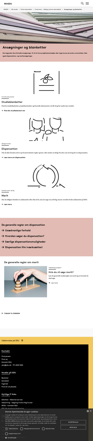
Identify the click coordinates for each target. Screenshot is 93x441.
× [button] (90, 411)
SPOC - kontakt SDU (10, 406)
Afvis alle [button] (73, 427)
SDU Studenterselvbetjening (13, 408)
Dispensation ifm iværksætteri (22, 247)
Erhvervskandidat (26, 9)
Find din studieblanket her (14, 111)
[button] (31, 438)
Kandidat (5, 381)
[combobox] (88, 411)
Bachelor (5, 378)
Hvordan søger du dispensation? (23, 236)
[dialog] (46, 424)
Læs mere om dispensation (14, 157)
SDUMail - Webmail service (12, 400)
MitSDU (6, 9)
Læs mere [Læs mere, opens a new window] (25, 425)
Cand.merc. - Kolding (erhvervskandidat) (48, 9)
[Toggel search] (82, 3)
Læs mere (7, 204)
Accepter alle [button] (73, 422)
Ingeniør (5, 384)
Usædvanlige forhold (16, 230)
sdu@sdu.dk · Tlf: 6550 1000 (12, 365)
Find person (6, 356)
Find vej (5, 359)
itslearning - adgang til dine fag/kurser (17, 403)
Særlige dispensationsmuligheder (24, 241)
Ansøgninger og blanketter (73, 9)
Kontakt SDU (7, 362)
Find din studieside (9, 387)
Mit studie (14, 9)
